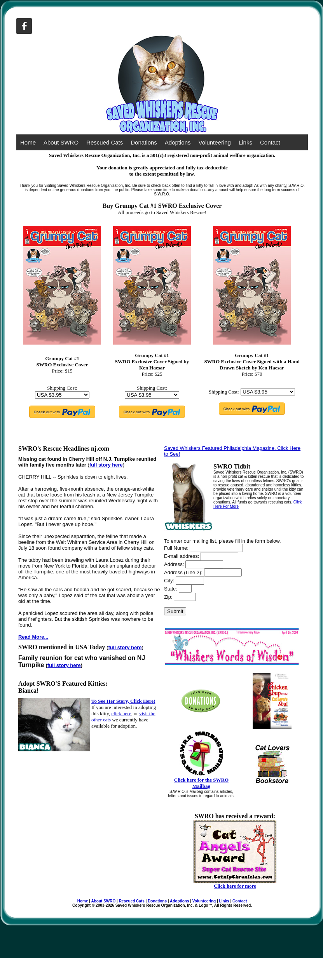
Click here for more (235, 886)
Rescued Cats (104, 142)
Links (245, 142)
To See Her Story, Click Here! (123, 701)
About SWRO (61, 142)
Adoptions (178, 142)
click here (121, 713)
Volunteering (215, 142)
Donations (144, 142)
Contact (270, 142)
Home (28, 142)
